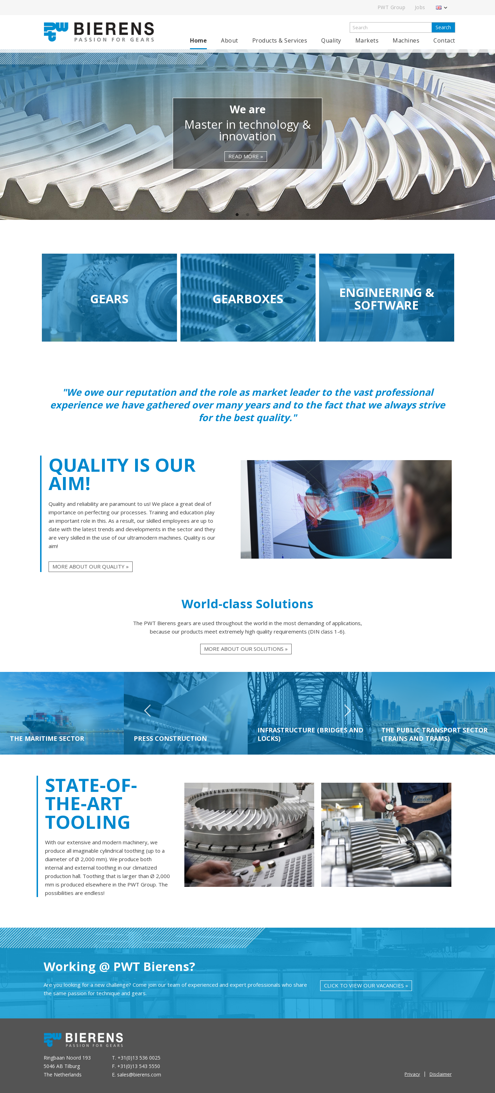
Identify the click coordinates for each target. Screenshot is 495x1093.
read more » (245, 156)
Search (443, 27)
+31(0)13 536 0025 (139, 1057)
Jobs (420, 7)
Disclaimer (441, 1074)
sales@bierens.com (139, 1074)
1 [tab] (237, 214)
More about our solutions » (246, 648)
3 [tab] (258, 214)
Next (347, 714)
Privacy (412, 1074)
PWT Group (391, 7)
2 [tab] (247, 214)
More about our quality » (90, 566)
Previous (148, 714)
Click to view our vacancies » (366, 985)
